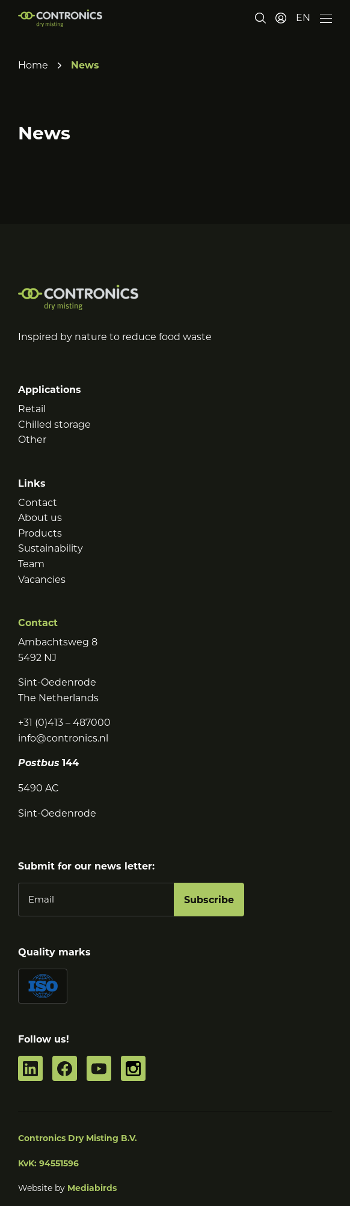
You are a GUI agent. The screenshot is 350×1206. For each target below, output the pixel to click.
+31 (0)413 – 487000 (64, 722)
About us (40, 517)
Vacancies (42, 579)
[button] (303, 18)
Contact (37, 502)
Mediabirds (92, 1188)
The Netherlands (58, 698)
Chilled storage (54, 424)
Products (40, 533)
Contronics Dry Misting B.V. (77, 1138)
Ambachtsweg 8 (57, 642)
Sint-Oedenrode (57, 682)
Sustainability (50, 548)
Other (32, 439)
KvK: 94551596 (48, 1163)
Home (33, 65)
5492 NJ (37, 657)
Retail (32, 409)
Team (31, 564)
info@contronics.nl (63, 738)
